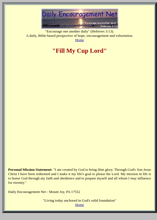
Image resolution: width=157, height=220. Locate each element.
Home (79, 40)
